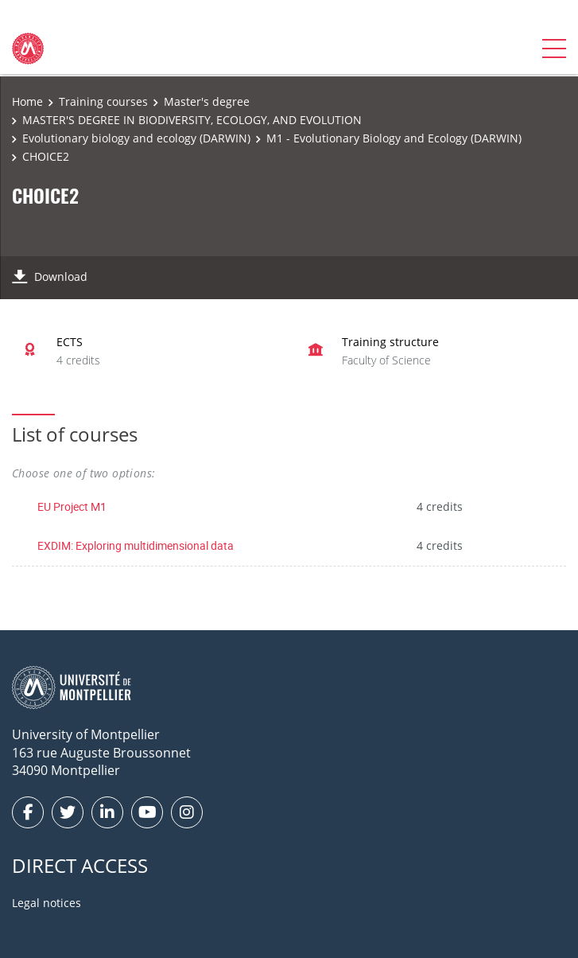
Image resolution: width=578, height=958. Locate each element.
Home (27, 101)
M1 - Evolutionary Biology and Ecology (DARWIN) (394, 138)
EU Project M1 (72, 506)
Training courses (103, 101)
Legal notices (46, 902)
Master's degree (207, 101)
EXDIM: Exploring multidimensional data (135, 545)
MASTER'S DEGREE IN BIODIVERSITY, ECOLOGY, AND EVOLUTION (192, 119)
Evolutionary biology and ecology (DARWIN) (136, 138)
